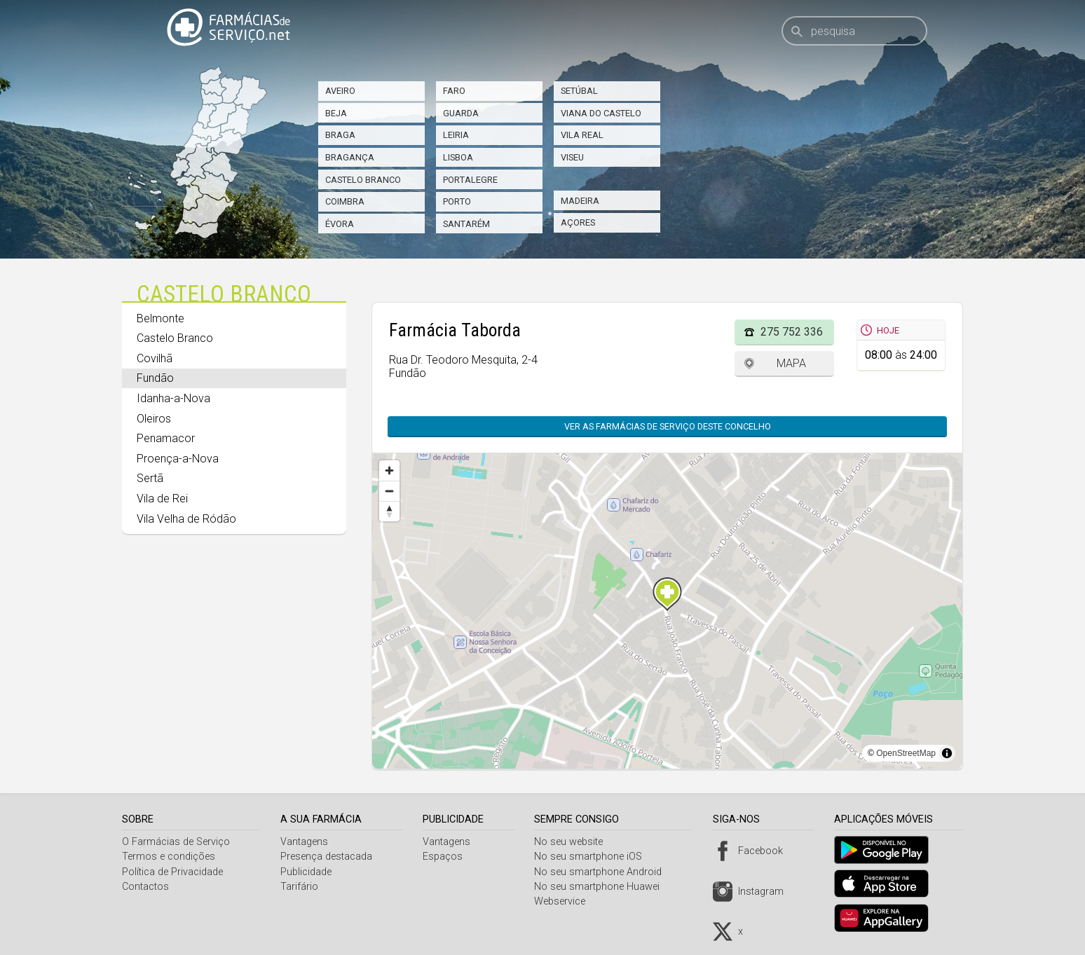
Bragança (349, 157)
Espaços (446, 857)
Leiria (456, 135)
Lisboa (458, 157)
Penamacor (166, 438)
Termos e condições (168, 857)
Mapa (791, 363)
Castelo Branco (363, 179)
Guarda (461, 113)
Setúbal (579, 90)
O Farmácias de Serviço (176, 842)
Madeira (580, 200)
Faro (454, 90)
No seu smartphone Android (603, 872)
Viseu (572, 157)
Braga (340, 135)
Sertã (150, 478)
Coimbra (344, 201)
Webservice (565, 901)
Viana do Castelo (601, 113)
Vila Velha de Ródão (186, 518)
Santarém (466, 224)
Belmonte (160, 318)
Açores (578, 222)
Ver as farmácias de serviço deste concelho (667, 426)
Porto (457, 201)
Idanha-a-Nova (173, 398)
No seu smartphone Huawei (602, 887)
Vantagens (306, 842)
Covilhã (154, 358)
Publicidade (308, 872)
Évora (339, 224)
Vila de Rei (162, 498)
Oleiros (154, 418)
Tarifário (301, 887)
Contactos (145, 887)
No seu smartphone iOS (594, 857)
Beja (336, 113)
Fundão (155, 378)
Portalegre (470, 179)
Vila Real (582, 135)
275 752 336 (791, 331)
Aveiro (340, 90)
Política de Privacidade (172, 872)
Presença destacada (328, 857)
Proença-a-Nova (178, 458)
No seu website (574, 842)
